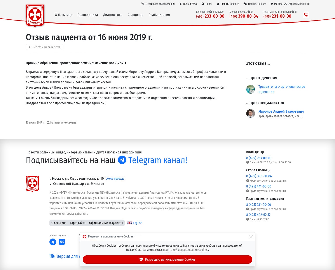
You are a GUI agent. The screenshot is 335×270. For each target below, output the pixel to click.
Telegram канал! (152, 160)
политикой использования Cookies (185, 250)
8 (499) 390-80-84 (259, 176)
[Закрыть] (251, 236)
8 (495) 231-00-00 (258, 205)
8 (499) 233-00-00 (258, 158)
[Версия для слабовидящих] (158, 4)
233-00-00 (210, 16)
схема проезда (115, 179)
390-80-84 (244, 16)
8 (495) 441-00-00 (258, 186)
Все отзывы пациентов (45, 47)
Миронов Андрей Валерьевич (281, 111)
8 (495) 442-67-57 (258, 215)
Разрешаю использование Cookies (167, 259)
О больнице (58, 223)
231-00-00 (277, 16)
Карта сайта (77, 223)
